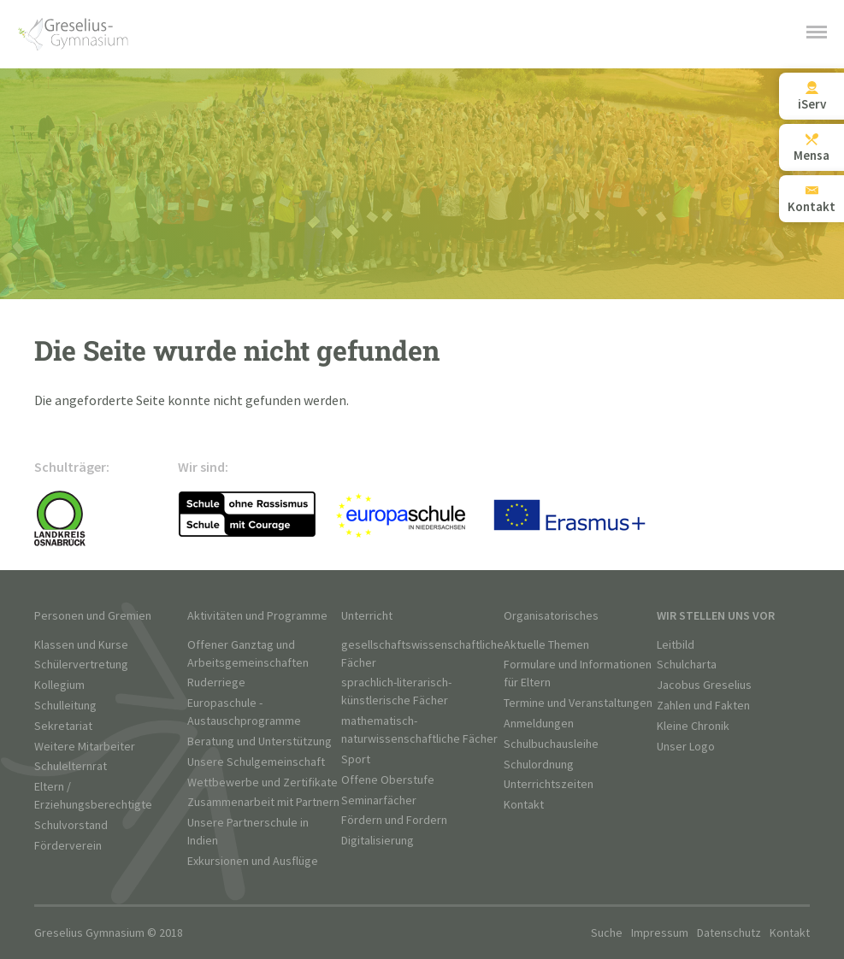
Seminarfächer (378, 800)
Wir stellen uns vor (716, 616)
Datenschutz (729, 933)
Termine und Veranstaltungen (578, 703)
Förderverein (68, 845)
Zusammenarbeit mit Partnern (263, 802)
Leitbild (675, 645)
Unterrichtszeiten (548, 784)
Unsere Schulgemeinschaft (256, 762)
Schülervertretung (81, 664)
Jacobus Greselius (704, 685)
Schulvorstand (71, 825)
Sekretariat (63, 726)
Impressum (659, 933)
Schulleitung (65, 705)
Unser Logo (686, 746)
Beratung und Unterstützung (259, 741)
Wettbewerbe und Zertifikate (262, 782)
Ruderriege (216, 682)
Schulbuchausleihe (551, 744)
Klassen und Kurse (81, 645)
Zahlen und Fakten (703, 705)
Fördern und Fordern (394, 820)
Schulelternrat (70, 766)
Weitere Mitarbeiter (84, 746)
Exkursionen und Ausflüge (252, 861)
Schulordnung (539, 764)
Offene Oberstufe (387, 780)
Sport (355, 759)
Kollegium (59, 685)
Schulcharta (687, 664)
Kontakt (524, 804)
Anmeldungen (539, 723)
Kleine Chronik (693, 726)
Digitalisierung (377, 840)
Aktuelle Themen (546, 645)
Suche (607, 933)
